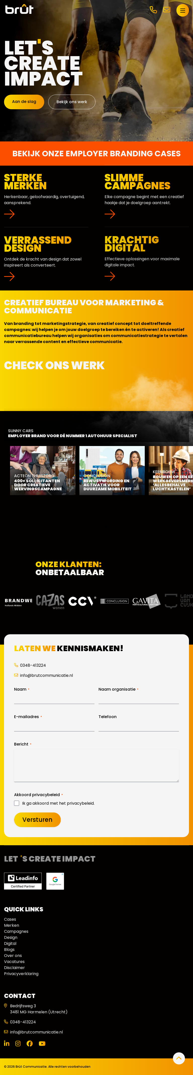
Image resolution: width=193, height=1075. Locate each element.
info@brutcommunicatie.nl (43, 675)
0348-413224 (30, 665)
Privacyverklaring (21, 974)
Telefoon (108, 717)
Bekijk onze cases (96, 527)
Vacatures (14, 962)
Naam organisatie (118, 689)
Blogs (9, 949)
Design (10, 937)
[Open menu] (182, 10)
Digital (10, 943)
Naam (21, 689)
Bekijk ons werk (72, 102)
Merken (11, 925)
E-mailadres (28, 717)
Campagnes (16, 931)
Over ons (13, 955)
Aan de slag (24, 101)
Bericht (22, 744)
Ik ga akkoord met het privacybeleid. (58, 803)
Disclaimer (14, 968)
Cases (10, 919)
